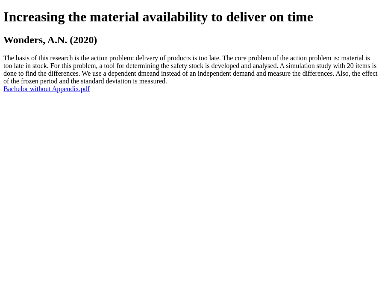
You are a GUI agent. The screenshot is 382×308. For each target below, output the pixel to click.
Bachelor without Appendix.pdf (46, 88)
